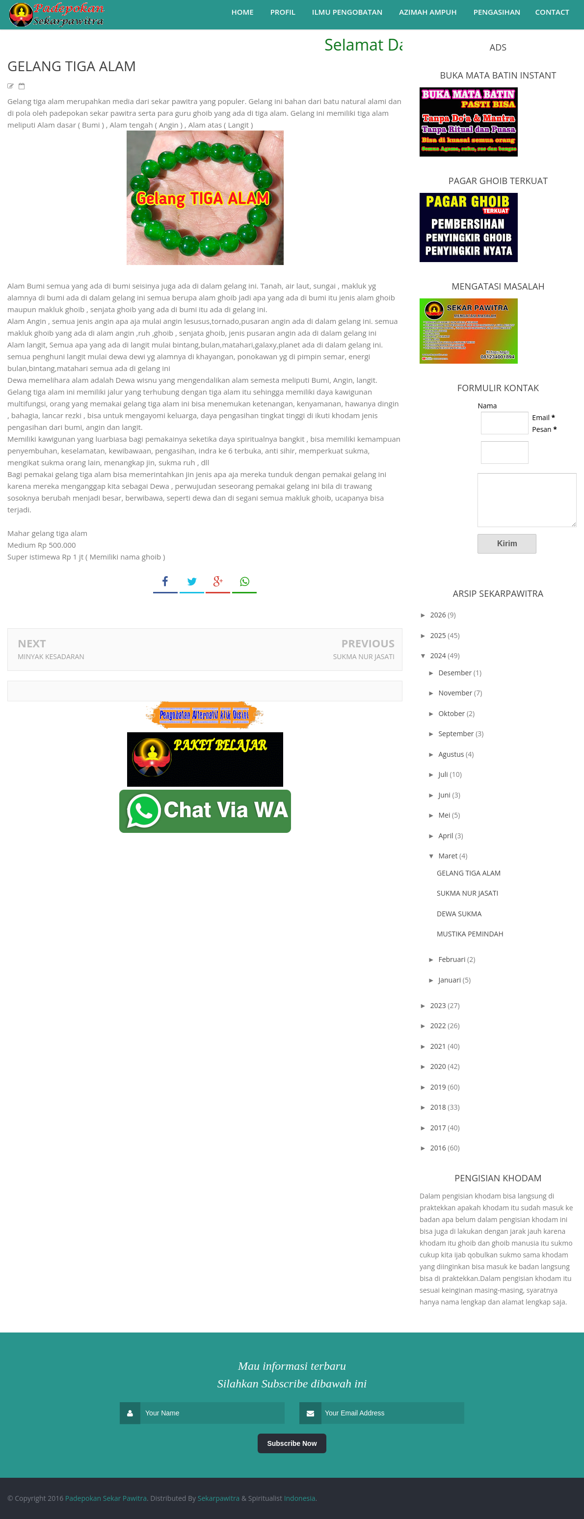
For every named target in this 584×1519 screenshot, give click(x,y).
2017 (439, 1127)
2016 (439, 1147)
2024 (439, 655)
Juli (444, 774)
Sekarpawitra (219, 1498)
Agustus (452, 754)
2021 (439, 1046)
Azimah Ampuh (427, 12)
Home (242, 12)
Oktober (452, 713)
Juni (445, 794)
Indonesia (300, 1498)
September (457, 733)
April (446, 835)
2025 (439, 635)
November (456, 692)
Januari (450, 980)
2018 (439, 1107)
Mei (445, 815)
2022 (439, 1025)
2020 (439, 1066)
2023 (439, 1005)
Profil (282, 12)
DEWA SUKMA (459, 913)
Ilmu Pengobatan (347, 12)
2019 (439, 1087)
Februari (452, 959)
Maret (448, 855)
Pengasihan (497, 12)
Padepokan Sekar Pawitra (106, 1498)
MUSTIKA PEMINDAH (470, 933)
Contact (552, 12)
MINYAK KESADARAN (51, 656)
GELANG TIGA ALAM (469, 873)
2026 (439, 614)
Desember (455, 672)
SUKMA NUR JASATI (364, 656)
